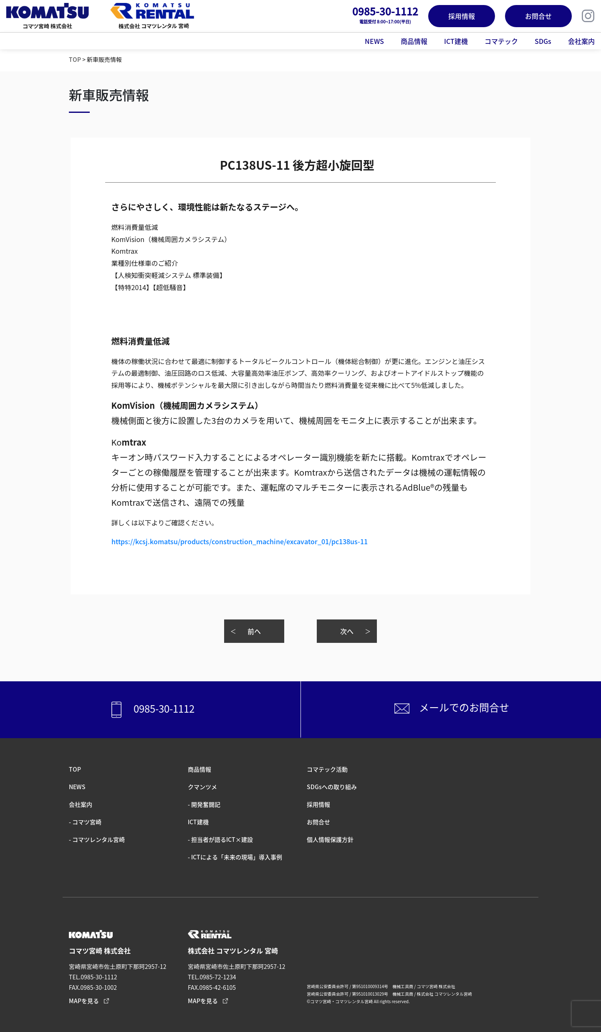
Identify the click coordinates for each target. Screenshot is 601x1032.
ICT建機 (456, 41)
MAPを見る (84, 1000)
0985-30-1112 (150, 709)
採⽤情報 (318, 804)
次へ (347, 631)
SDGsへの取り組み (332, 786)
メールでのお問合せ (450, 708)
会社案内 (581, 41)
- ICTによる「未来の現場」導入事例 (235, 857)
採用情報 (461, 16)
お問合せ (538, 16)
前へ (254, 631)
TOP (75, 59)
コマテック (501, 41)
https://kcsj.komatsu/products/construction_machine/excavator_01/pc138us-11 (239, 541)
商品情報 (414, 41)
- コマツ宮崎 (85, 822)
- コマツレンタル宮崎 (97, 839)
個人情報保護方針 (330, 839)
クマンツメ (202, 786)
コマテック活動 (327, 769)
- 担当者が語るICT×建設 (220, 839)
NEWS (374, 41)
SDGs (543, 41)
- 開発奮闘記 (204, 804)
